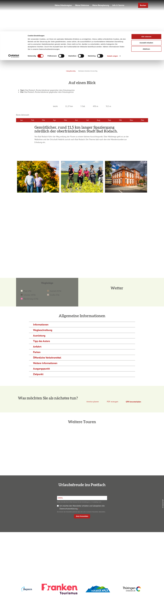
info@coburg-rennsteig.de (41, 555)
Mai (65, 120)
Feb (32, 120)
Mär (43, 120)
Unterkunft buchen (81, 543)
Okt (120, 120)
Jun (76, 120)
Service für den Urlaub (125, 550)
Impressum (125, 539)
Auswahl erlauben (146, 11)
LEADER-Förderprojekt (126, 554)
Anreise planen (81, 539)
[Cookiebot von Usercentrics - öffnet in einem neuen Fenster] (13, 24)
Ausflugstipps (81, 550)
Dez (142, 120)
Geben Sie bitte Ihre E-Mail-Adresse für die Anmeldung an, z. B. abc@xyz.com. (79, 502)
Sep (109, 120)
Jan (21, 120)
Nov (131, 120)
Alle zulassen (146, 5)
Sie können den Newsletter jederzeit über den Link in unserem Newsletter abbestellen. (81, 511)
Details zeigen (112, 25)
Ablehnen (146, 18)
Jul (87, 120)
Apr (54, 120)
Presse (125, 546)
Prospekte (82, 546)
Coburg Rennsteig (70, 71)
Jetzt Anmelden (82, 516)
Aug (98, 120)
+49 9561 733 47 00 (39, 552)
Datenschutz (125, 543)
